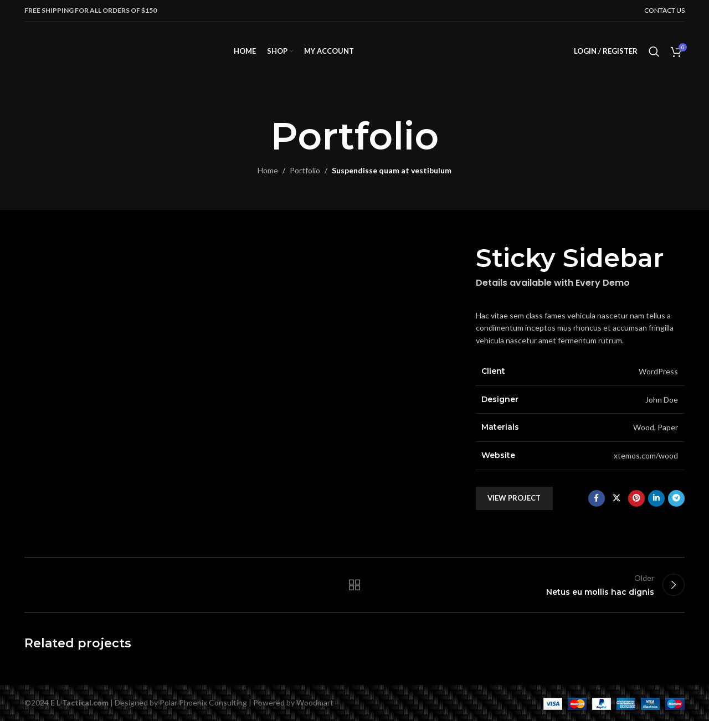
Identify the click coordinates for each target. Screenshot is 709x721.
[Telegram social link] (676, 498)
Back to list (355, 585)
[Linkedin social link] (656, 498)
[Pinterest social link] (636, 498)
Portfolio (305, 170)
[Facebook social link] (596, 498)
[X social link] (616, 498)
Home (268, 170)
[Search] (654, 51)
